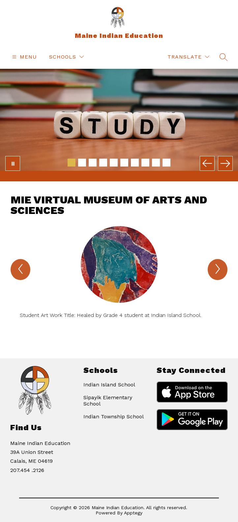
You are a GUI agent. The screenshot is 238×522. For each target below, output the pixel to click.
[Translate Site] (188, 57)
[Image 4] (103, 163)
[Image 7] (135, 163)
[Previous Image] (207, 163)
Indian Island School (109, 384)
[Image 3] (93, 163)
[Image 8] (145, 163)
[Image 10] (166, 163)
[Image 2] (82, 163)
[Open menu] (24, 57)
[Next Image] (225, 163)
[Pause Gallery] (12, 163)
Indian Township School (113, 416)
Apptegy (133, 512)
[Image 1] (71, 163)
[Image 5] (114, 163)
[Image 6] (124, 163)
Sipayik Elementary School (107, 400)
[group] (119, 280)
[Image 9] (156, 163)
